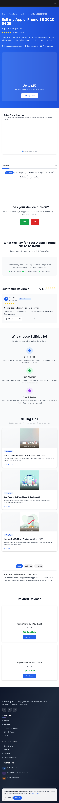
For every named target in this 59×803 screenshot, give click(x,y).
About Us (6, 724)
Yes (24, 222)
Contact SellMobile (10, 728)
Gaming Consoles (9, 757)
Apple (23, 14)
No (35, 222)
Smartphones (13, 14)
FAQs (5, 736)
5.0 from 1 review (18, 32)
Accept (17, 798)
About (19, 566)
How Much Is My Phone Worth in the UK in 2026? (23, 539)
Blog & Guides (8, 732)
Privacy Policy (35, 793)
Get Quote (29, 637)
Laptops (6, 753)
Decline (8, 798)
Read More (8, 464)
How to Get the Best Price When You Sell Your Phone (25, 455)
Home (4, 14)
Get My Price (30, 96)
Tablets (6, 750)
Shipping (28, 566)
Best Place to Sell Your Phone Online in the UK (22, 497)
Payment (39, 566)
